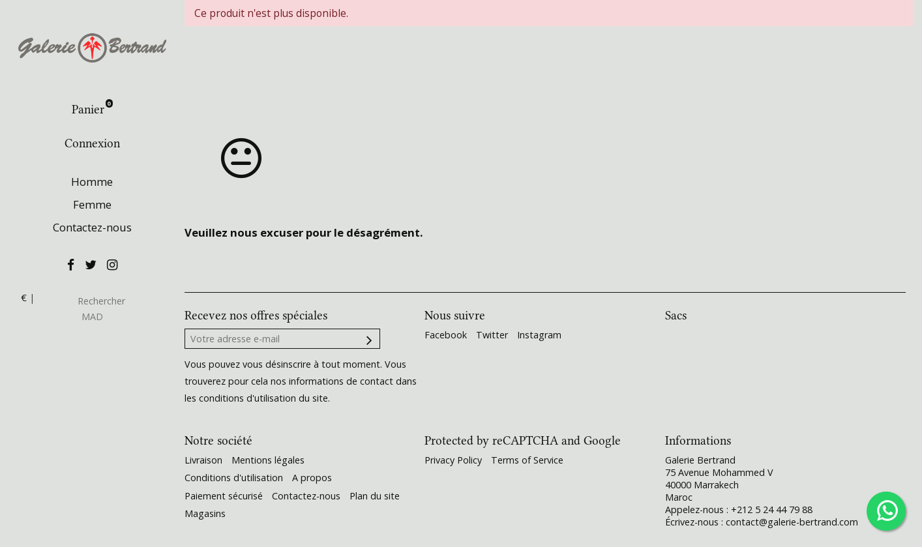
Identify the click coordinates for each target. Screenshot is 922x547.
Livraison (203, 460)
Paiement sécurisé (224, 496)
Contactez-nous (92, 227)
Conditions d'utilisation (234, 477)
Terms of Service (527, 460)
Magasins (205, 513)
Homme (92, 181)
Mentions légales (268, 460)
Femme (92, 204)
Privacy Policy (453, 460)
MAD (92, 316)
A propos (312, 477)
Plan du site (374, 496)
